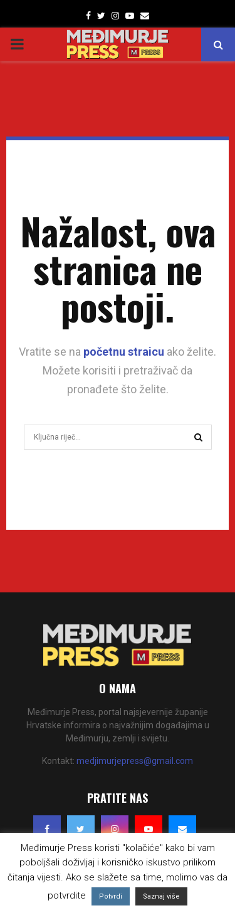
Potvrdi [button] (110, 896)
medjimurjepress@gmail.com (134, 761)
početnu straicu (123, 351)
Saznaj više (161, 896)
